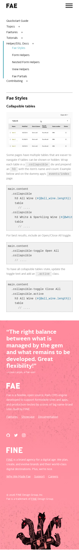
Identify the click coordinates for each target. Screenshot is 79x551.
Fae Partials (19, 76)
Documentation (48, 418)
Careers (53, 478)
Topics (10, 26)
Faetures (12, 32)
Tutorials (12, 38)
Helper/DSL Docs (17, 43)
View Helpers (20, 69)
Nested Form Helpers (26, 62)
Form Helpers (21, 55)
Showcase (28, 418)
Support (39, 478)
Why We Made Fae (18, 478)
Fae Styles (18, 48)
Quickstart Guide (17, 21)
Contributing (14, 81)
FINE (9, 461)
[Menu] (69, 6)
